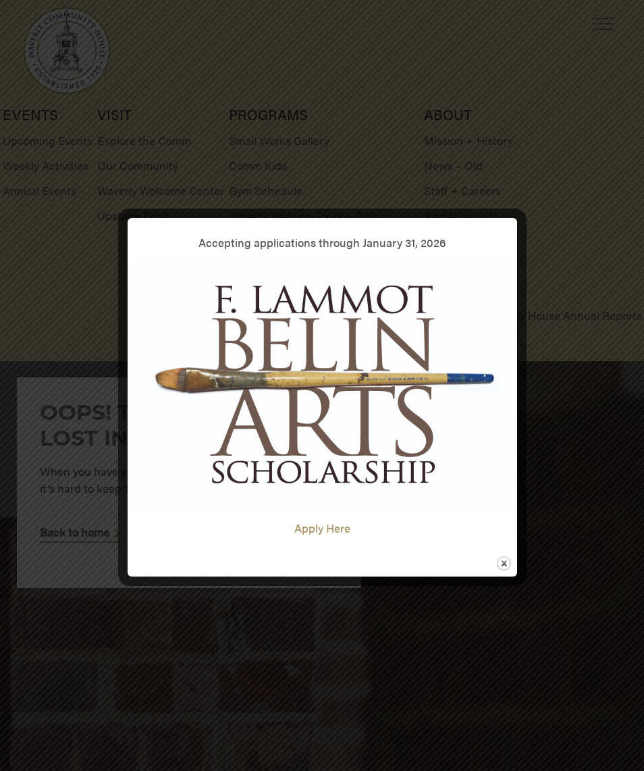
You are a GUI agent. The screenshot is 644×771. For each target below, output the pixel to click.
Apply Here (322, 528)
